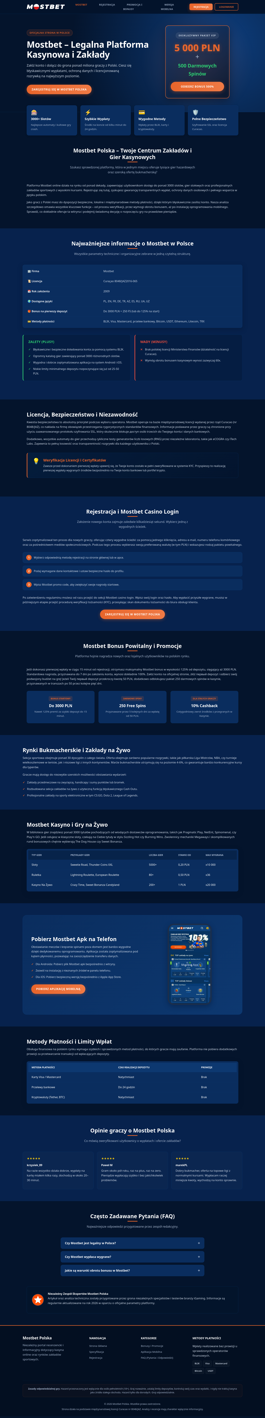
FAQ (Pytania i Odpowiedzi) (157, 1359)
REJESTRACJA (201, 6)
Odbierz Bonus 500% (197, 87)
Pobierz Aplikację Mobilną (62, 991)
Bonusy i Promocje (152, 1347)
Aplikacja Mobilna (151, 1353)
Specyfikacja (96, 1353)
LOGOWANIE (226, 6)
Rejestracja (95, 1359)
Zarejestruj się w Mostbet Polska (63, 90)
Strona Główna (98, 1347)
